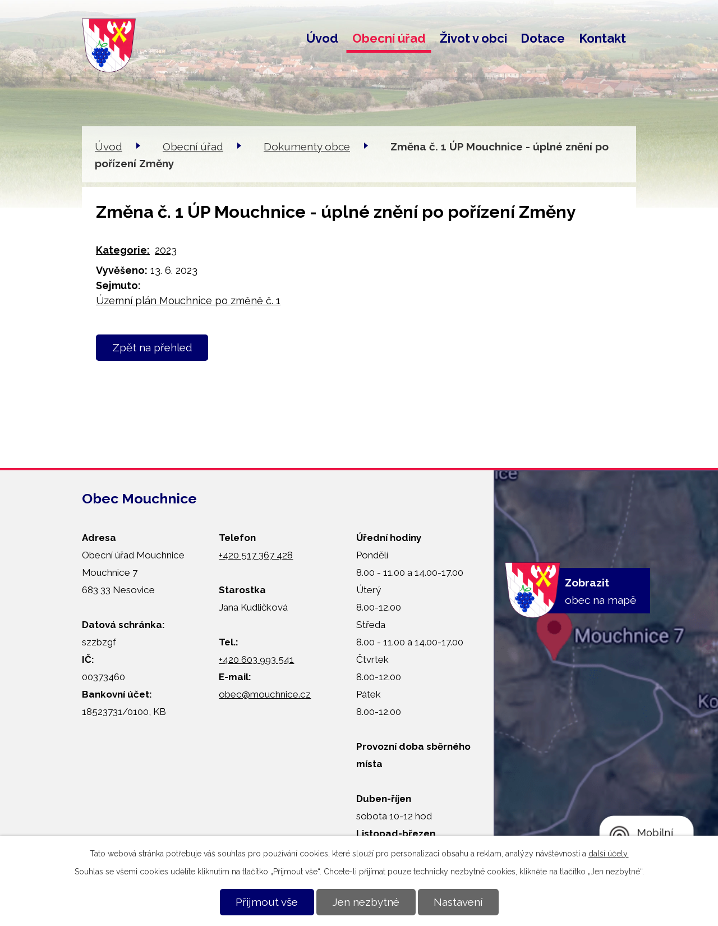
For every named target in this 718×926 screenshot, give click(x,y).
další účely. (608, 853)
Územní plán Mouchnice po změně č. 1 (188, 300)
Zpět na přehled (152, 347)
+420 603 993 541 (256, 659)
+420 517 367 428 (256, 555)
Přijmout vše (267, 902)
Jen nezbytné (365, 902)
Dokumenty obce (307, 146)
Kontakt (602, 38)
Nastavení (458, 902)
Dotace (543, 38)
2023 (166, 250)
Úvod (322, 38)
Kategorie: (123, 250)
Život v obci (473, 38)
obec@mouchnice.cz (265, 694)
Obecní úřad (389, 38)
